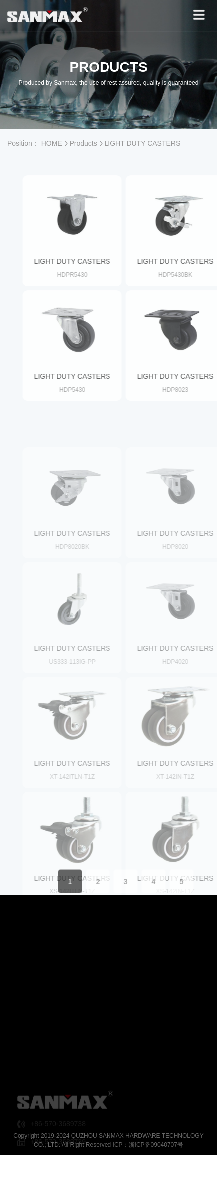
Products (83, 143)
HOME (51, 143)
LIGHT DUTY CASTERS (143, 143)
